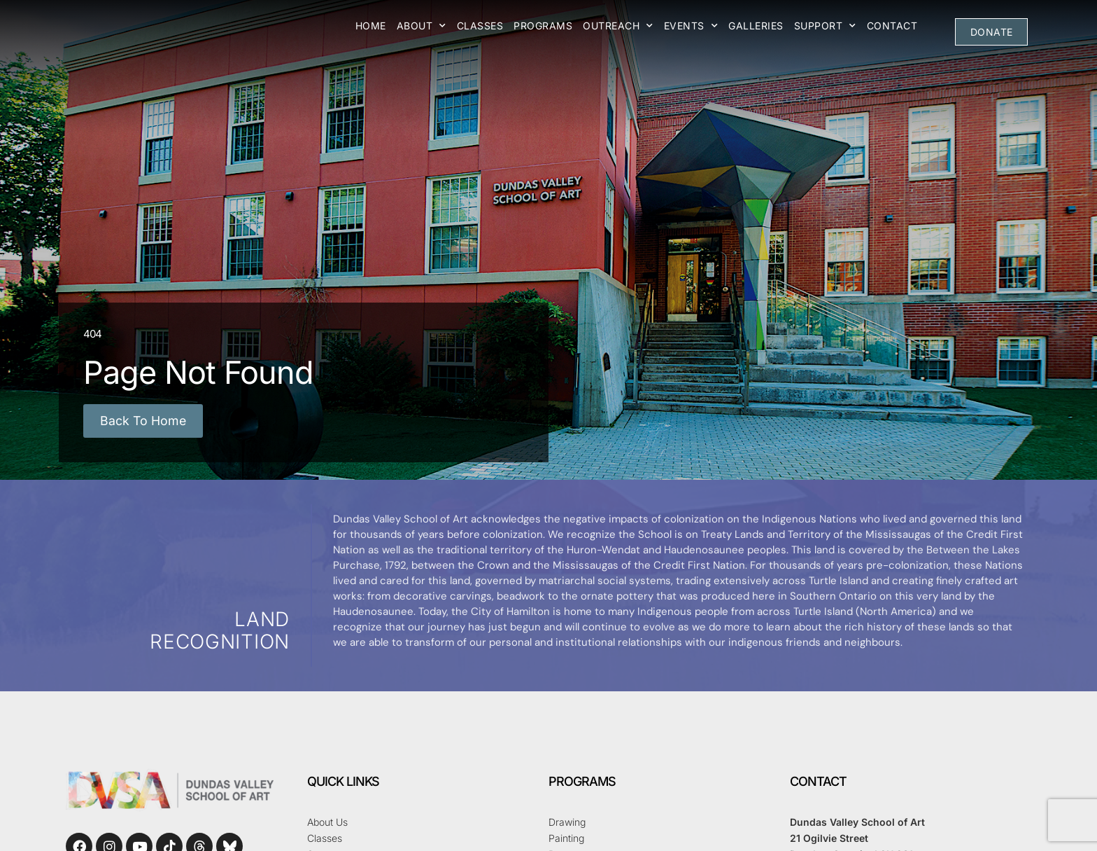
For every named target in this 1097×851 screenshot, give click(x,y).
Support (825, 25)
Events (691, 25)
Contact (892, 26)
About (421, 25)
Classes (480, 26)
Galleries (756, 26)
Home (370, 26)
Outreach (618, 25)
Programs (543, 26)
